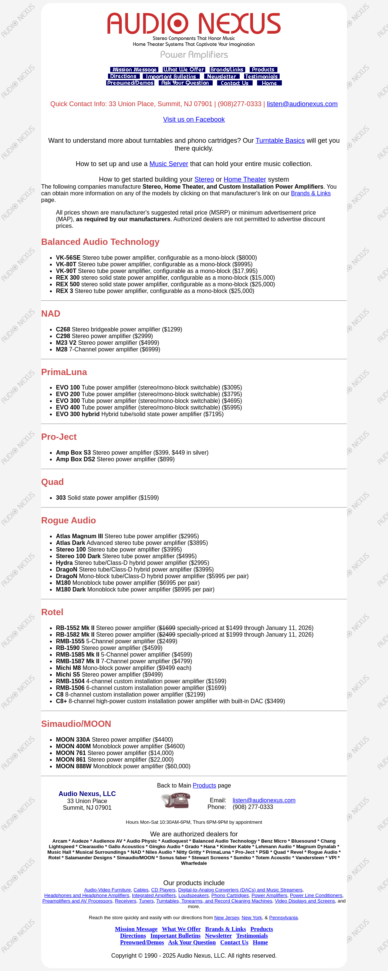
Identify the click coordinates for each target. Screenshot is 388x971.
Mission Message (136, 929)
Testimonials (252, 936)
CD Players (163, 890)
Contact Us (234, 942)
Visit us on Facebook (194, 119)
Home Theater (245, 179)
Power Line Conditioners (316, 895)
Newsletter (218, 936)
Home (260, 942)
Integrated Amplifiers (154, 895)
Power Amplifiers (269, 895)
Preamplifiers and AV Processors (77, 901)
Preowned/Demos (142, 942)
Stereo (204, 179)
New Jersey (226, 917)
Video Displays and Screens (305, 901)
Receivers (125, 901)
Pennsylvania (283, 917)
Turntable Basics (280, 140)
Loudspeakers (194, 895)
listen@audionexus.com (302, 104)
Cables (141, 890)
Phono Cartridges (230, 895)
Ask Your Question (192, 942)
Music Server (168, 164)
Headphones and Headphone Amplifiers (86, 895)
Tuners (146, 901)
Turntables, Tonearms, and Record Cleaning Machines (214, 901)
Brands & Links (311, 193)
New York (252, 917)
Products (204, 785)
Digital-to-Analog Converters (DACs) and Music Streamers (240, 890)
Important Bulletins (176, 936)
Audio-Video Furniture (107, 890)
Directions (133, 936)
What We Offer (181, 929)
